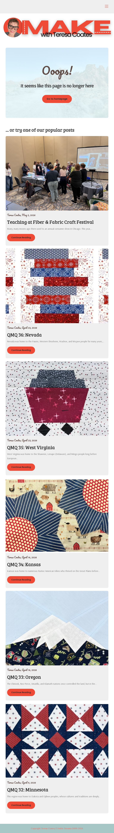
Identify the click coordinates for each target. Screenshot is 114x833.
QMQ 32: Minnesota (27, 789)
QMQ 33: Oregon (24, 677)
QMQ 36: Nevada (24, 335)
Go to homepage (57, 99)
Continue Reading (21, 237)
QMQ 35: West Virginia (31, 447)
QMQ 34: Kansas (24, 564)
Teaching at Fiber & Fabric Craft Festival (50, 222)
